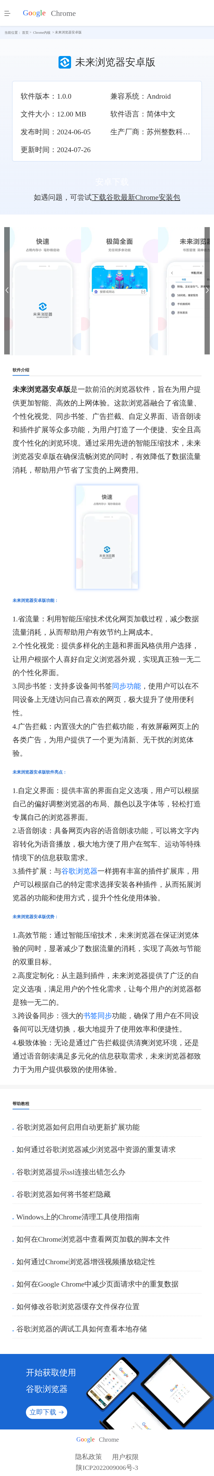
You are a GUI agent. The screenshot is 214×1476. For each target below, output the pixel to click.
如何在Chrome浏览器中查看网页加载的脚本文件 (93, 1239)
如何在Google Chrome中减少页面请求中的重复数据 (97, 1284)
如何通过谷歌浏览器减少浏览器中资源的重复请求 (96, 1150)
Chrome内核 (42, 32)
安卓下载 (107, 181)
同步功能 (126, 686)
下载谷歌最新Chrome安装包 (136, 197)
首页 (25, 32)
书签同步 (97, 1016)
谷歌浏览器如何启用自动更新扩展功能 (78, 1127)
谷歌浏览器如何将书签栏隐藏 (63, 1194)
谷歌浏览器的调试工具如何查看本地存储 (81, 1329)
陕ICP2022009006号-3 (107, 1469)
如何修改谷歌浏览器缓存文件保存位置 (78, 1307)
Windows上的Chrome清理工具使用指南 (78, 1217)
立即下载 (47, 1412)
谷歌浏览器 (79, 871)
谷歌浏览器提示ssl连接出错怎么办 (70, 1172)
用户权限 (125, 1456)
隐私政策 (88, 1456)
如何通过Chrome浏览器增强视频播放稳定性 (86, 1262)
